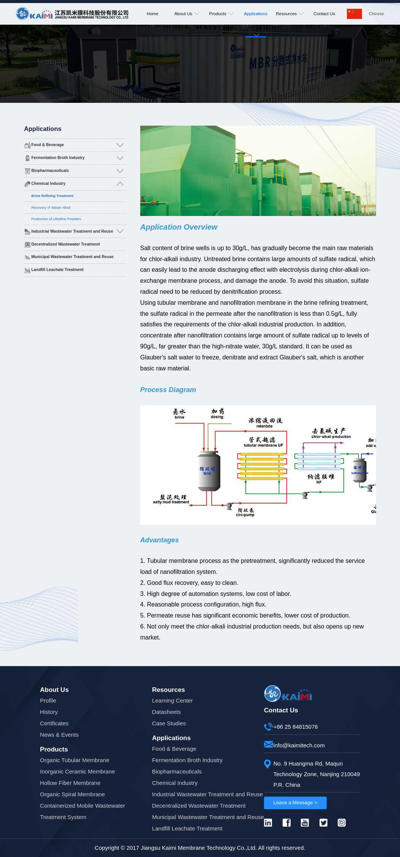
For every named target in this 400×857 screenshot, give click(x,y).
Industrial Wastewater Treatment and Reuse (72, 231)
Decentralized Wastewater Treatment (65, 244)
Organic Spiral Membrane (72, 794)
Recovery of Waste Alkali (50, 208)
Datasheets (166, 712)
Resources (290, 14)
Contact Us (324, 13)
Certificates (54, 723)
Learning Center (172, 700)
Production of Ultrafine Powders (56, 219)
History (49, 712)
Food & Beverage (47, 145)
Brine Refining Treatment (52, 196)
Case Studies (169, 723)
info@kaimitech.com (299, 745)
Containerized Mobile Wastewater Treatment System (82, 811)
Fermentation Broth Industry (58, 158)
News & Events (59, 734)
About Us (186, 14)
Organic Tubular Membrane (74, 760)
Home (152, 13)
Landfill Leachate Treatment (57, 270)
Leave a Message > (295, 802)
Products (221, 14)
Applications (255, 28)
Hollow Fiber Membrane (70, 783)
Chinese (376, 13)
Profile (48, 700)
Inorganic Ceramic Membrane (77, 771)
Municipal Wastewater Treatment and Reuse (72, 257)
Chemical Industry (48, 183)
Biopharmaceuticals (50, 171)
